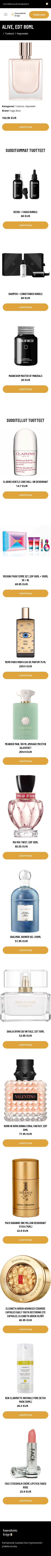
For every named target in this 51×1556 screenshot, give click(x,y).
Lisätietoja (25, 127)
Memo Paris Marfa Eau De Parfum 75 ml (25, 662)
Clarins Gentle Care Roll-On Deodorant (25, 481)
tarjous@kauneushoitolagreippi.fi (16, 4)
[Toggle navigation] (5, 14)
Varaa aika (39, 14)
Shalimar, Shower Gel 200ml (25, 936)
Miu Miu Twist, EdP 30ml (25, 842)
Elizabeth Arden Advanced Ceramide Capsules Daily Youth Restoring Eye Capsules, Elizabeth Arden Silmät (25, 1312)
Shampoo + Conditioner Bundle (25, 293)
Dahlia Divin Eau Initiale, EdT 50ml (25, 1031)
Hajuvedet (22, 33)
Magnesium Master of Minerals (25, 375)
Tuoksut (9, 33)
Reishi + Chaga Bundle (25, 212)
